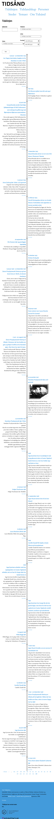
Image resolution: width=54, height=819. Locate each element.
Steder (12, 14)
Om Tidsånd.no (6, 783)
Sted (21, 34)
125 (36, 774)
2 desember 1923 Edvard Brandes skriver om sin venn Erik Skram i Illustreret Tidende (40, 154)
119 (17, 774)
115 (41, 772)
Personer (43, 9)
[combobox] (30, 29)
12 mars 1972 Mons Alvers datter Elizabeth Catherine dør (39, 760)
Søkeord (4, 27)
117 (47, 772)
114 (38, 772)
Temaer (23, 14)
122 (27, 774)
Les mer (24, 86)
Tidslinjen (11, 9)
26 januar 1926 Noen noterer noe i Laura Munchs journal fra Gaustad (38, 311)
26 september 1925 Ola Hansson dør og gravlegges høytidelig (16, 242)
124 (33, 774)
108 (21, 772)
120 (21, 774)
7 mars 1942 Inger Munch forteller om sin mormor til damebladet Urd (40, 648)
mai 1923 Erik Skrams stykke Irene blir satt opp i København (39, 91)
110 (27, 772)
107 (17, 772)
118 (50, 772)
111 (30, 772)
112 (33, 772)
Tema (3, 41)
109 (24, 772)
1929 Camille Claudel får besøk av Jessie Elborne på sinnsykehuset (38, 543)
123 (30, 774)
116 (44, 772)
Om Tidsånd (38, 14)
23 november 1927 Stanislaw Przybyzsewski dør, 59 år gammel (38, 380)
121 (23, 774)
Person (22, 27)
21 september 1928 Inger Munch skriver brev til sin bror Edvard (38, 498)
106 (14, 772)
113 (35, 772)
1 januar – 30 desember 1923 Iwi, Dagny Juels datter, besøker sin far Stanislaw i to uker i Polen (14, 58)
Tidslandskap (27, 9)
